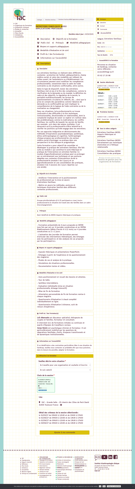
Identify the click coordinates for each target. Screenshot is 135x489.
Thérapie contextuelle (63, 479)
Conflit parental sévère (81, 460)
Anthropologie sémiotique (64, 469)
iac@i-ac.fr (97, 470)
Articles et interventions (64, 460)
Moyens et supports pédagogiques (53, 47)
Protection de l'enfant (45, 473)
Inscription (43, 63)
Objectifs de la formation (65, 39)
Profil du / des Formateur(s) (50, 54)
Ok (100, 486)
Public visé (43, 43)
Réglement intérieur (45, 467)
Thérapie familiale (44, 469)
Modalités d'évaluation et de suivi (53, 50)
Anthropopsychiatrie (62, 467)
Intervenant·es (43, 466)
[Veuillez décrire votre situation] (64, 370)
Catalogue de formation (46, 460)
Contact (101, 26)
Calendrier (101, 22)
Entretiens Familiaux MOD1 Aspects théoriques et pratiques (108, 134)
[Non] (133, 486)
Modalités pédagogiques (78, 43)
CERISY (59, 471)
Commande (102, 29)
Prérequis (58, 43)
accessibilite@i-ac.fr (105, 72)
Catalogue (39, 19)
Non (104, 486)
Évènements (60, 464)
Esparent (77, 467)
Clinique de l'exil (43, 471)
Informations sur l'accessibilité (52, 58)
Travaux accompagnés (63, 462)
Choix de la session (45, 375)
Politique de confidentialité (113, 486)
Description (43, 39)
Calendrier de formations (46, 462)
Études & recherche (64, 457)
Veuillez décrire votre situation (51, 361)
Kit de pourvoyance (44, 464)
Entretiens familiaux (50, 19)
